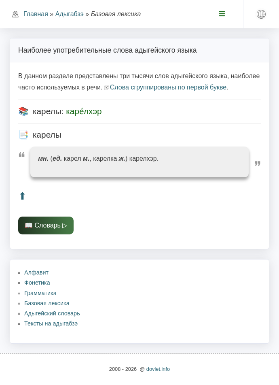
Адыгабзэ (69, 14)
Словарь (47, 225)
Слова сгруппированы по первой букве (168, 87)
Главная (35, 14)
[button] (261, 14)
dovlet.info (158, 369)
